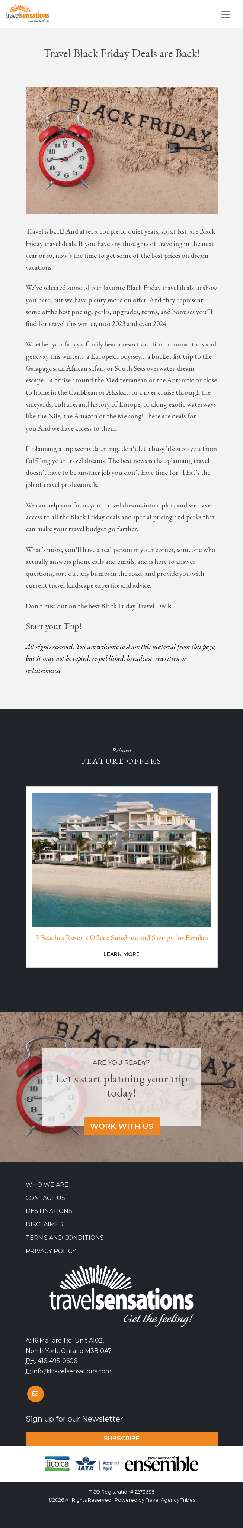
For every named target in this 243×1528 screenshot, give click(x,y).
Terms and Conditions (65, 1237)
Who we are (47, 1184)
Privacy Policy (51, 1251)
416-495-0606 (57, 1360)
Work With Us (121, 1126)
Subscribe (122, 1438)
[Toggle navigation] (225, 14)
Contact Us (45, 1198)
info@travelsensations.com (71, 1371)
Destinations (49, 1211)
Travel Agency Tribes (170, 1500)
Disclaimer (45, 1224)
